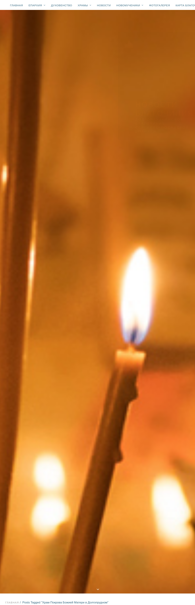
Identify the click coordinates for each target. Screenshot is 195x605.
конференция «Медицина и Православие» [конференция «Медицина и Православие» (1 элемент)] (169, 376)
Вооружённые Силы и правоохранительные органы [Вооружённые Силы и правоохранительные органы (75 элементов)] (167, 237)
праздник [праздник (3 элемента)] (158, 408)
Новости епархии (77, 122)
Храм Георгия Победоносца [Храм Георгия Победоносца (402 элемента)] (161, 284)
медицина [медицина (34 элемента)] (158, 388)
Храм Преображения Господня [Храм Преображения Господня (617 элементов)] (165, 324)
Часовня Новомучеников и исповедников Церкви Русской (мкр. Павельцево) (98, 553)
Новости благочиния (110, 122)
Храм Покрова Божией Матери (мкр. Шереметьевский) (98, 536)
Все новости (49, 122)
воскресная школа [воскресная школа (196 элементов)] (165, 360)
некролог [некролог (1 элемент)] (176, 393)
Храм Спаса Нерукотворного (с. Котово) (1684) (98, 523)
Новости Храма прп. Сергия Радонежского (104, 143)
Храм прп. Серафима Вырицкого (98, 545)
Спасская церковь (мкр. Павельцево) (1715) (98, 532)
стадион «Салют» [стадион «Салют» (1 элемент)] (163, 446)
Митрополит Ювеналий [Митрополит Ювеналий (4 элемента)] (167, 273)
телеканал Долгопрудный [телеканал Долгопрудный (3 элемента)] (169, 456)
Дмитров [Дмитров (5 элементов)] (179, 245)
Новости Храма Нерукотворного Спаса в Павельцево (72, 139)
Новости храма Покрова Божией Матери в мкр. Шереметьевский (72, 130)
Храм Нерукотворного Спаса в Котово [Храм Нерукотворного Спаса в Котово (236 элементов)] (167, 291)
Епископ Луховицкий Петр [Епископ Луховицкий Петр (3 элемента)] (169, 257)
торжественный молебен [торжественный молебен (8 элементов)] (169, 461)
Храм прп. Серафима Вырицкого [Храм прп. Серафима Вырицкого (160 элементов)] (165, 341)
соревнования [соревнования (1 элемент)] (162, 431)
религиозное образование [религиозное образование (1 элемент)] (161, 424)
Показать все (25, 122)
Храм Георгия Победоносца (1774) (98, 519)
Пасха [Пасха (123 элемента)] (156, 278)
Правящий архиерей (98, 494)
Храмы (84, 5)
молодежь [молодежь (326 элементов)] (159, 393)
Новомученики (130, 5)
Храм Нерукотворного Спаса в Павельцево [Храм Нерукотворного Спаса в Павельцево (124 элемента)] (167, 299)
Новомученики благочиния (98, 570)
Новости (104, 5)
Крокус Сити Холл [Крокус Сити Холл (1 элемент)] (164, 268)
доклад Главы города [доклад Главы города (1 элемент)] (167, 365)
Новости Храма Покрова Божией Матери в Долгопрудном (72, 135)
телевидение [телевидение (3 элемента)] (161, 451)
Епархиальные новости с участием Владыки (98, 498)
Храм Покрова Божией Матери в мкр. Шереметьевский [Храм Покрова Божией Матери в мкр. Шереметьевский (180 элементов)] (167, 315)
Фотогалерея (159, 5)
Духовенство (61, 5)
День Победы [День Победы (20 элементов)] (161, 245)
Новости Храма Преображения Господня (42, 126)
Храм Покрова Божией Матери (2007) (98, 528)
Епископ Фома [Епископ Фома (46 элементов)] (161, 262)
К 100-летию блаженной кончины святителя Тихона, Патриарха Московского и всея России (98, 575)
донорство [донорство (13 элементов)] (159, 370)
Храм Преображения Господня (98, 515)
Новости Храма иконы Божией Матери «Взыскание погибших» (60, 151)
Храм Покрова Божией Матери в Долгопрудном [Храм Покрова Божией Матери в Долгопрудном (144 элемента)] (168, 306)
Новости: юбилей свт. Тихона (98, 579)
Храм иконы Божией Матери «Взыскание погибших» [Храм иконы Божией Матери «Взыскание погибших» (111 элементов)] (165, 332)
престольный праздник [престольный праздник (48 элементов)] (168, 413)
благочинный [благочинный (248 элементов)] (161, 355)
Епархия (37, 5)
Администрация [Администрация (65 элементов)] (162, 225)
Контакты (98, 596)
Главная (16, 5)
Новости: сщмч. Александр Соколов (98, 583)
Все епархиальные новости (98, 502)
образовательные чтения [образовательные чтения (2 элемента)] (169, 403)
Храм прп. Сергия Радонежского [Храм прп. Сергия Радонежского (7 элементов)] (163, 348)
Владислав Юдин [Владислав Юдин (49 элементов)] (163, 230)
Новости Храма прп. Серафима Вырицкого (39, 143)
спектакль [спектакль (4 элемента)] (159, 441)
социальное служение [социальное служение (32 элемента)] (167, 436)
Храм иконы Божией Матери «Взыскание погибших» (98, 541)
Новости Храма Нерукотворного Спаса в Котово (72, 147)
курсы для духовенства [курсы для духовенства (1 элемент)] (168, 383)
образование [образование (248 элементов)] (161, 398)
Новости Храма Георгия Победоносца (103, 126)
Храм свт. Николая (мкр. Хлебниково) (98, 549)
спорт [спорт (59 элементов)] (174, 441)
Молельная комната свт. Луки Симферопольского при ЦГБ (98, 558)
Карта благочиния (97, 592)
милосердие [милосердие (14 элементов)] (177, 388)
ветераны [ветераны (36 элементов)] (180, 355)
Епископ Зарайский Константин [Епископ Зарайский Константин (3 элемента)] (165, 251)
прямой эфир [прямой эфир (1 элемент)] (161, 418)
